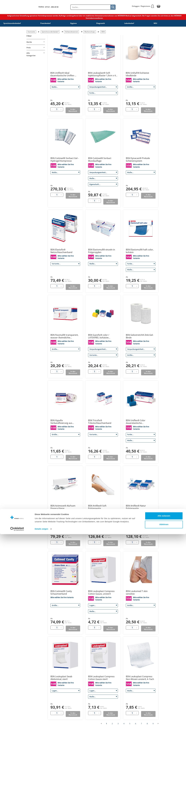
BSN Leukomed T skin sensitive (137, 592)
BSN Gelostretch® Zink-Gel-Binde (139, 336)
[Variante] (65, 264)
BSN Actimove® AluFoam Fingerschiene (62, 507)
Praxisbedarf (45, 23)
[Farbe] (103, 93)
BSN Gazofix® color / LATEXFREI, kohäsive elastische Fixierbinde (99, 336)
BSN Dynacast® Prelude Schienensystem (138, 159)
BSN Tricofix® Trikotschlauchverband (99, 421)
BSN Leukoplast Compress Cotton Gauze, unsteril (101, 592)
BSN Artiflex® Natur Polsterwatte (136, 507)
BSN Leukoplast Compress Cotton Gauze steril (101, 677)
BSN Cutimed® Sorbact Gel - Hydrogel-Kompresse (64, 159)
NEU (155, 23)
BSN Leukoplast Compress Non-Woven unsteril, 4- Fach (140, 677)
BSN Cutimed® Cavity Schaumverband (61, 592)
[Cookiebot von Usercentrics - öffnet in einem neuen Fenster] (17, 787)
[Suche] (113, 7)
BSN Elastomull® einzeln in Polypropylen (101, 251)
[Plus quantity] (61, 109)
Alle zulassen (164, 774)
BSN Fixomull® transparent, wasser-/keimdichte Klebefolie (64, 336)
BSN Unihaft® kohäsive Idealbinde (137, 74)
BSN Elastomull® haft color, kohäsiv (140, 251)
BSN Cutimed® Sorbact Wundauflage (99, 159)
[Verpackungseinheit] (103, 87)
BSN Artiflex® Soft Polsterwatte (97, 507)
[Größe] (140, 87)
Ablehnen (163, 782)
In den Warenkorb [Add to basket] (72, 110)
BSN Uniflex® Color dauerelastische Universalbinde (135, 421)
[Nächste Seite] (159, 723)
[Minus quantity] (52, 109)
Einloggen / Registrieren (143, 6)
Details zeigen (41, 787)
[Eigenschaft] (103, 184)
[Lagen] (103, 605)
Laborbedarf (129, 23)
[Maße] (65, 87)
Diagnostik (100, 23)
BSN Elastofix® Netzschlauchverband (61, 251)
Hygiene (73, 23)
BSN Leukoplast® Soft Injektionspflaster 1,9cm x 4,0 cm (102, 74)
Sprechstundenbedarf (12, 23)
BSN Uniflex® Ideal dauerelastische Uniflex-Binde (62, 74)
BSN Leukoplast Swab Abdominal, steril (61, 677)
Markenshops (89, 32)
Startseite (31, 32)
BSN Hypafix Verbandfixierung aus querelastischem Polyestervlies (61, 421)
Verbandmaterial (71, 32)
